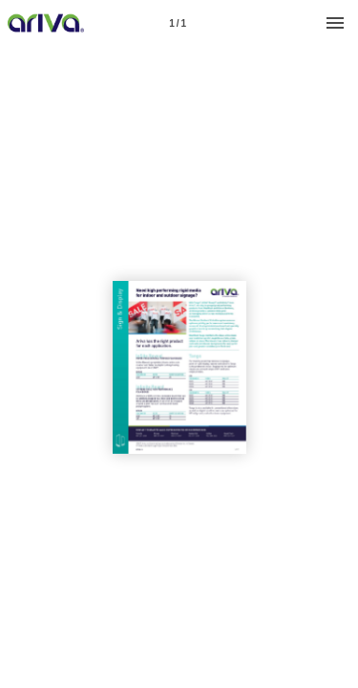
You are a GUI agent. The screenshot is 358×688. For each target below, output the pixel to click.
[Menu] (335, 23)
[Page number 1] (177, 23)
